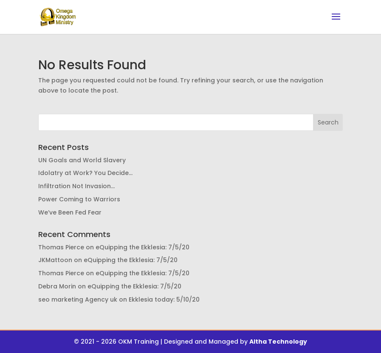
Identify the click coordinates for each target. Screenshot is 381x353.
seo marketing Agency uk (77, 299)
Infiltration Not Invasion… (76, 186)
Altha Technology (278, 341)
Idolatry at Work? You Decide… (85, 173)
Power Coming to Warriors (79, 199)
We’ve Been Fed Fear (70, 212)
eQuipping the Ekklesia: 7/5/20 (142, 247)
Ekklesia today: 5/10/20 (164, 299)
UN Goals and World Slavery (82, 160)
